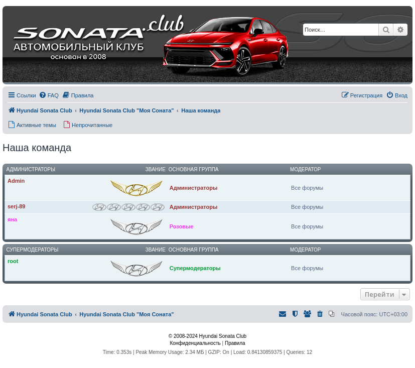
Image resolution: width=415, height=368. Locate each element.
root (13, 261)
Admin (16, 181)
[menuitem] (49, 95)
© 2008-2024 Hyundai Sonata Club (207, 336)
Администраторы (31, 169)
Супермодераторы (33, 250)
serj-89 (16, 206)
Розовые (182, 226)
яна (12, 219)
